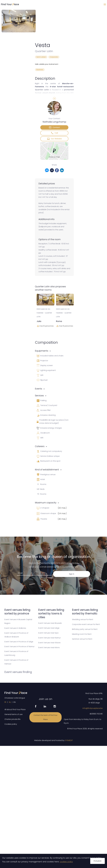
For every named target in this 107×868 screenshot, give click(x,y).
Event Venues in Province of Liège (18, 641)
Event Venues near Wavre (49, 642)
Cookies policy (10, 724)
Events (38, 388)
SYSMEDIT (69, 740)
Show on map (54, 157)
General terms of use (13, 714)
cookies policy (66, 861)
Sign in (71, 574)
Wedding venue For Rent (82, 619)
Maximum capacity (45, 502)
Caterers (39, 446)
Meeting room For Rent (81, 634)
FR (5, 702)
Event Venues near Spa (48, 633)
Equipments (41, 350)
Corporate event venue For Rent (86, 624)
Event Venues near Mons (49, 647)
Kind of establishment (47, 469)
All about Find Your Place (15, 709)
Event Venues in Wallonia (15, 628)
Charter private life (12, 719)
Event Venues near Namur (49, 637)
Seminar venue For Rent (82, 639)
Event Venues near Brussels (50, 623)
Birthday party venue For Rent (84, 629)
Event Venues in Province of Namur (19, 646)
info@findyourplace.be (93, 708)
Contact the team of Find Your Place (45, 717)
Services (39, 395)
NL (10, 702)
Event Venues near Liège (48, 628)
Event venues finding (18, 672)
